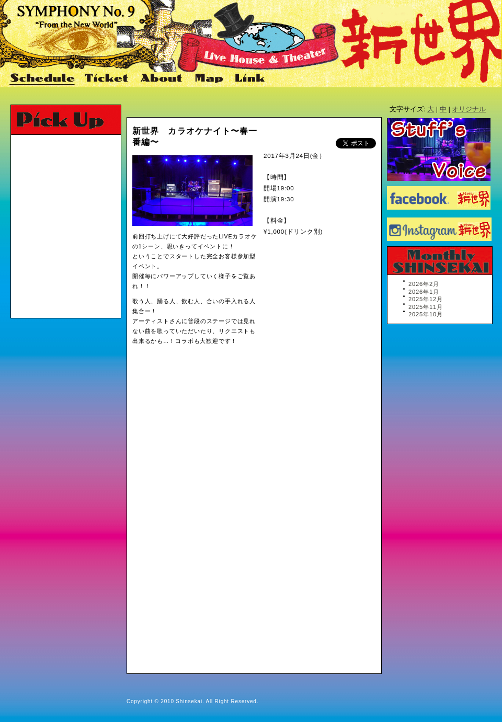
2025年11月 (425, 307)
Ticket (108, 79)
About (162, 79)
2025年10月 (425, 314)
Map (209, 79)
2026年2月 (423, 284)
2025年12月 (425, 299)
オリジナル (469, 109)
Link (248, 79)
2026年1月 (423, 292)
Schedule (43, 79)
